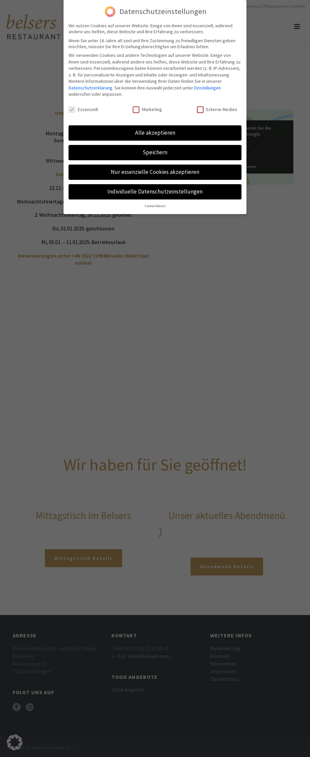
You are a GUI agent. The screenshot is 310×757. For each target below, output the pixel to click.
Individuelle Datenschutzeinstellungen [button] (155, 191)
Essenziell (83, 109)
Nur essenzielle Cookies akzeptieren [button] (155, 172)
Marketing (147, 109)
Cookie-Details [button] (155, 206)
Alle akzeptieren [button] (155, 132)
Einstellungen (207, 88)
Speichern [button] (155, 152)
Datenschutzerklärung (90, 88)
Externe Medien (217, 109)
